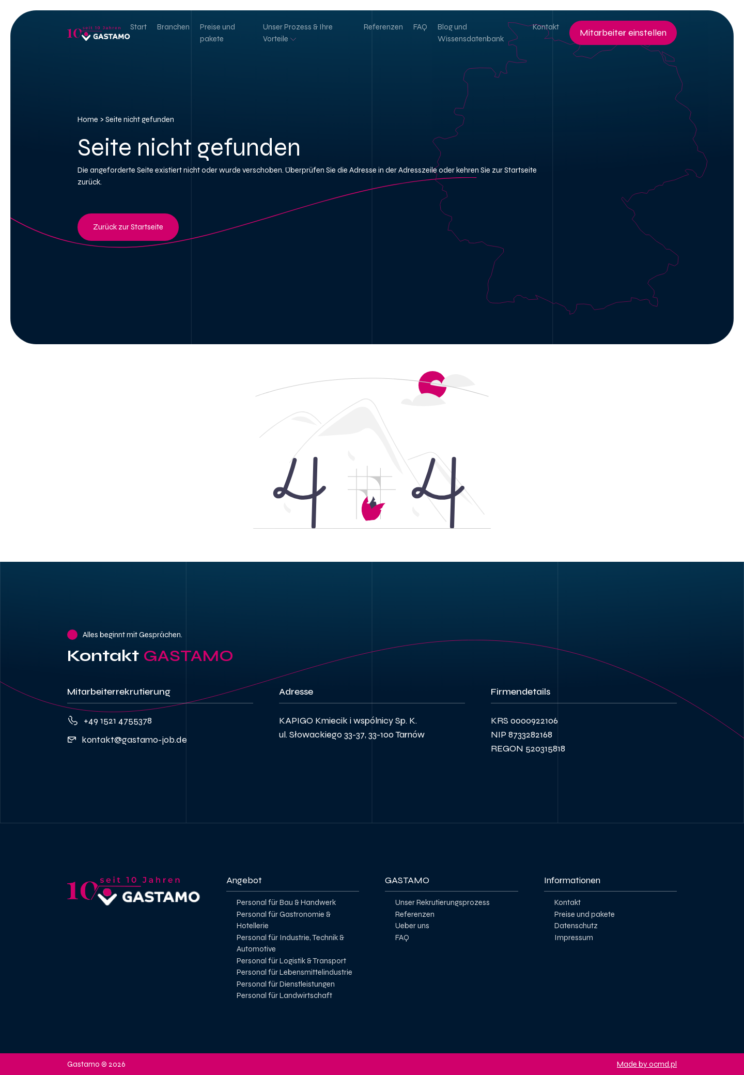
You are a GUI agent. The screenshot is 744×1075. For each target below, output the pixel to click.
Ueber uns (412, 925)
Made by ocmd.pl (647, 1064)
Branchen (173, 27)
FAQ (420, 27)
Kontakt (546, 27)
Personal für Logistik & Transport (291, 960)
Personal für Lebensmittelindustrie (294, 972)
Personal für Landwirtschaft (284, 995)
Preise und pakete (217, 32)
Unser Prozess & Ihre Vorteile (298, 32)
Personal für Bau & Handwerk (286, 902)
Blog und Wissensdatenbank (471, 32)
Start (138, 27)
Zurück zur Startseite (128, 227)
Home (88, 119)
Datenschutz (576, 925)
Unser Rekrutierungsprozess (442, 902)
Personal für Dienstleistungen (286, 984)
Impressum (573, 937)
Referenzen (383, 27)
